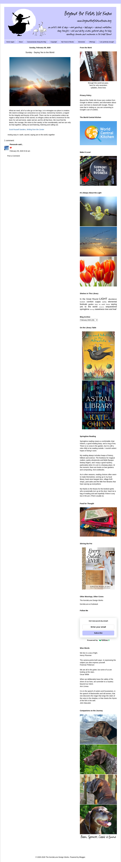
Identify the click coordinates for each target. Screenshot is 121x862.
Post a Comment (13, 156)
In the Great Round (89, 299)
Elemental (81, 42)
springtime (84, 309)
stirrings (92, 309)
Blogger (82, 857)
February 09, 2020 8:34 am (20, 151)
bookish (82, 302)
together (52, 135)
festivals (83, 304)
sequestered (111, 307)
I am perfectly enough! (107, 42)
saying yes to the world (39, 135)
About (21, 42)
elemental (112, 302)
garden (91, 304)
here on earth (100, 304)
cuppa (98, 302)
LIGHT (103, 298)
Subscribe (98, 633)
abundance (112, 299)
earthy (104, 302)
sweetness (99, 309)
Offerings (92, 42)
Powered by (98, 640)
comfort (90, 302)
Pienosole (14, 144)
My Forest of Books (67, 42)
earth (21, 135)
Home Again (10, 42)
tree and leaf (110, 309)
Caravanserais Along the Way (36, 42)
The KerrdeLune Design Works (91, 600)
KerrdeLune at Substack (89, 604)
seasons (101, 307)
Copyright (54, 42)
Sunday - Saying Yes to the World (40, 52)
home (108, 304)
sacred (26, 135)
